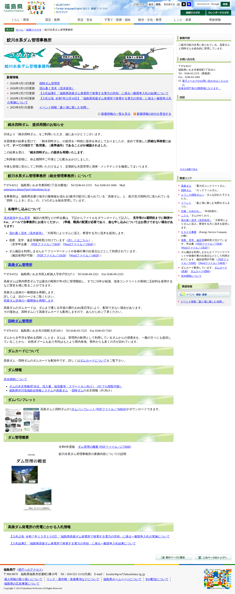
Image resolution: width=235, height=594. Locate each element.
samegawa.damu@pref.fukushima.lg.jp (27, 189)
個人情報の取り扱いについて (23, 579)
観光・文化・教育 (150, 19)
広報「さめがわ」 (191, 211)
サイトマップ (81, 12)
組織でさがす (193, 12)
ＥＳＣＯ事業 (188, 232)
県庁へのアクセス (30, 569)
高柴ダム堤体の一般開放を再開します (29, 300)
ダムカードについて (93, 360)
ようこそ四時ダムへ (192, 194)
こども (185, 215)
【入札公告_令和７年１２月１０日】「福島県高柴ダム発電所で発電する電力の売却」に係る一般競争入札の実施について (90, 536)
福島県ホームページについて (122, 579)
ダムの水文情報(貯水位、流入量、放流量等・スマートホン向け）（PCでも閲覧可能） (65, 386)
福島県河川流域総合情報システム (31, 390)
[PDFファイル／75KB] (45, 244)
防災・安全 (85, 19)
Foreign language (81, 8)
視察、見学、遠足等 (192, 240)
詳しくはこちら (78, 240)
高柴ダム (62, 390)
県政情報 (215, 19)
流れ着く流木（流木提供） (57, 88)
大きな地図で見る (189, 169)
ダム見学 (24, 217)
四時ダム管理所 (49, 83)
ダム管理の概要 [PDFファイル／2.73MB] (104, 446)
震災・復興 (52, 19)
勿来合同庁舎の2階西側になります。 (199, 88)
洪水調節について (15, 379)
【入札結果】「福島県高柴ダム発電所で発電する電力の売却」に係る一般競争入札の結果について (104, 93)
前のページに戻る (174, 557)
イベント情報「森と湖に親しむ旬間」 (64, 107)
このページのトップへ (213, 557)
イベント (186, 202)
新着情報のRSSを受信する (154, 113)
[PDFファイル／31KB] (51, 255)
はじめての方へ (81, 5)
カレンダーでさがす (218, 12)
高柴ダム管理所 (20, 265)
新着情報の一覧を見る (116, 113)
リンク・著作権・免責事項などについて (72, 579)
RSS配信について (157, 579)
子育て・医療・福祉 (117, 19)
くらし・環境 (20, 19)
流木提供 (9, 217)
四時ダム (77, 390)
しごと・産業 (182, 19)
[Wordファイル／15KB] (78, 244)
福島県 (14, 7)
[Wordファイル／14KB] (84, 255)
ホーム (20, 29)
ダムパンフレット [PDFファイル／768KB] (98, 409)
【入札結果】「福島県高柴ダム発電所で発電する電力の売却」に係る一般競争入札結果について (73, 543)
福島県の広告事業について (21, 583)
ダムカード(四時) (200, 271)
